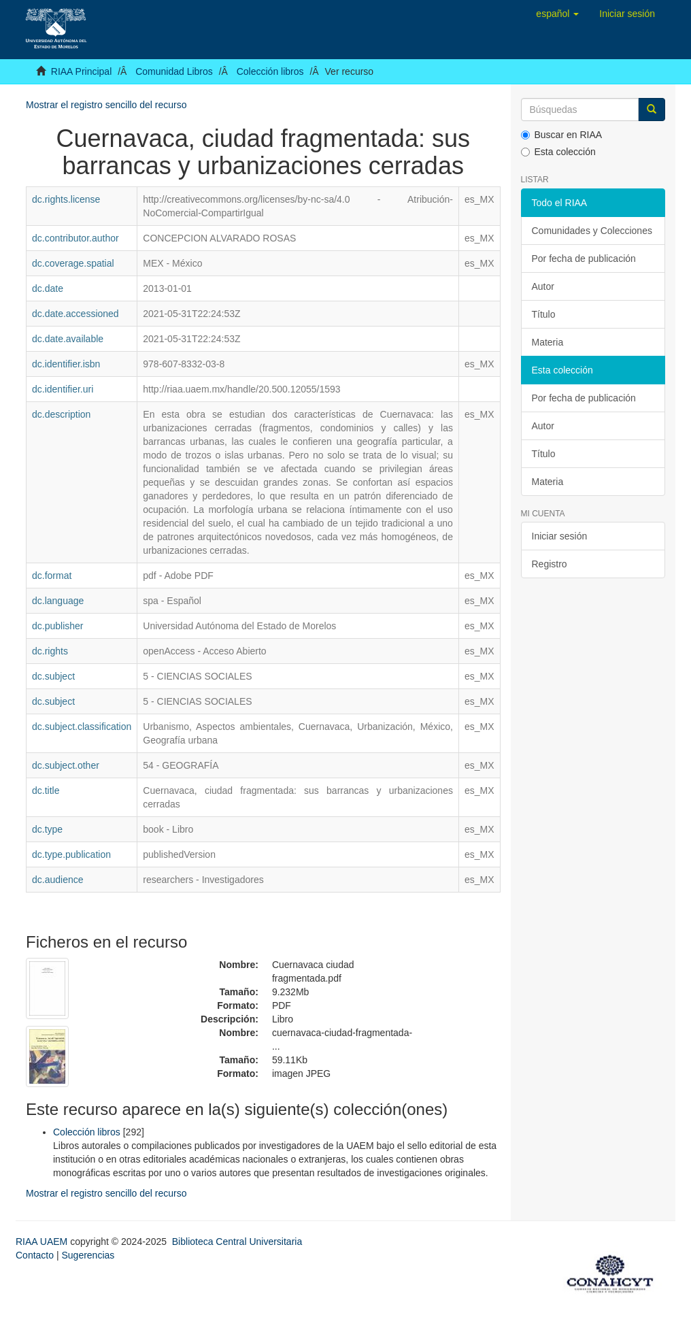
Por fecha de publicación (584, 258)
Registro (549, 564)
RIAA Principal (81, 71)
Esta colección (558, 151)
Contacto (35, 1255)
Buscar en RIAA (562, 134)
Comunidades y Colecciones (592, 230)
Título (544, 314)
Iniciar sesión (560, 536)
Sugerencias (87, 1255)
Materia (548, 342)
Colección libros (270, 71)
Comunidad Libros (174, 71)
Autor (543, 286)
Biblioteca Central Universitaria (237, 1241)
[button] (557, 13)
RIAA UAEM (43, 1241)
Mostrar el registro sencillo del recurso (106, 104)
